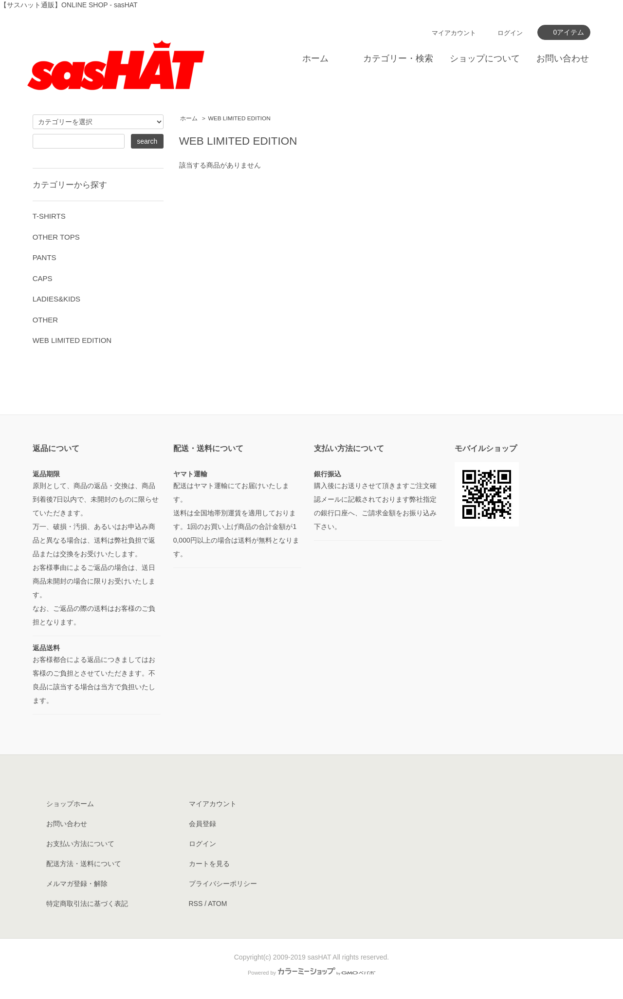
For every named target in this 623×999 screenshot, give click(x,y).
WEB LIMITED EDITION (239, 118)
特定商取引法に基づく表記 (87, 903)
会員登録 (202, 824)
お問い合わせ (562, 58)
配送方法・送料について (83, 863)
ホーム (315, 58)
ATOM (217, 903)
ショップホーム (70, 804)
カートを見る (209, 863)
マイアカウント (454, 33)
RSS (196, 903)
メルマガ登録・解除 (77, 883)
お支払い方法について (80, 844)
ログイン (510, 33)
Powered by (311, 973)
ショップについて (485, 58)
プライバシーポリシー (223, 883)
